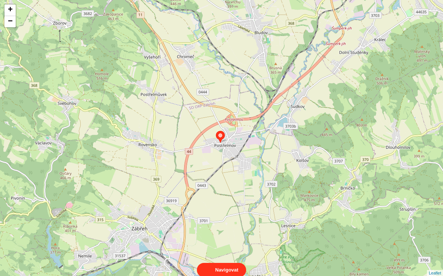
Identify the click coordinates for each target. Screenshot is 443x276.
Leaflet (435, 266)
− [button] (10, 21)
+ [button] (10, 10)
